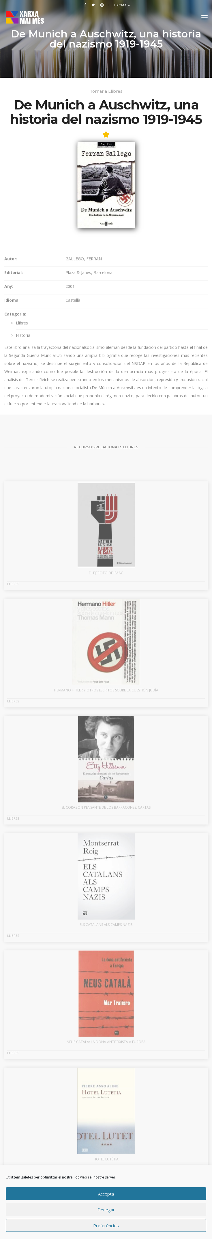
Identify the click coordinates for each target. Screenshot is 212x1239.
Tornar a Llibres (106, 91)
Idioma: (12, 356)
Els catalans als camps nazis (106, 989)
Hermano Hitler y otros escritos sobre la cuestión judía (106, 755)
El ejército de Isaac (106, 637)
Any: (8, 342)
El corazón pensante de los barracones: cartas (106, 872)
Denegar (106, 1209)
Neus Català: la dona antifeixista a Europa (106, 1106)
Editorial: (13, 328)
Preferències (106, 1225)
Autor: (10, 314)
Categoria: (15, 369)
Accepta (106, 1194)
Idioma (121, 5)
